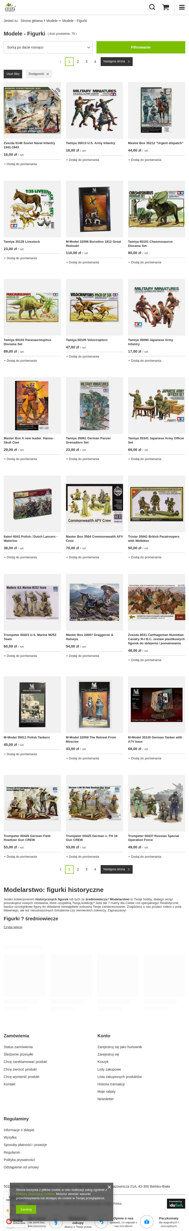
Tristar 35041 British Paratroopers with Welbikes (153, 539)
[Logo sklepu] (10, 7)
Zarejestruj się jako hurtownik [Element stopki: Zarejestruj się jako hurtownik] (119, 1047)
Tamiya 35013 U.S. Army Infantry (90, 143)
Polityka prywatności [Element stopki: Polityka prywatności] (19, 1160)
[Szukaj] (152, 7)
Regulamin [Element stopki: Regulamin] (12, 1152)
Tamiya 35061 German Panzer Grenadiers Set (88, 440)
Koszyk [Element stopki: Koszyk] (103, 1062)
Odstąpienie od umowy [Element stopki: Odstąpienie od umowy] (21, 1167)
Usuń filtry (12, 74)
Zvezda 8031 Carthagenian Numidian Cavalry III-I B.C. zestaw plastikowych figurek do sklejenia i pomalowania (156, 639)
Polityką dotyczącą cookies (35, 1194)
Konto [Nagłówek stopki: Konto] (103, 1035)
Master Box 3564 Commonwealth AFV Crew (94, 539)
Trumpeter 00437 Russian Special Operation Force (153, 838)
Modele (52, 21)
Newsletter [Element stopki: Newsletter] (105, 1099)
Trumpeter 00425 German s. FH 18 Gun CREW (92, 838)
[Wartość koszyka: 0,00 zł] (165, 7)
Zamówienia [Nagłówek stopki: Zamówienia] (16, 1035)
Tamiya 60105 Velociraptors (87, 340)
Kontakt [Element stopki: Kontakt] (9, 1084)
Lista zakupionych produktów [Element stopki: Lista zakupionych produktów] (119, 1077)
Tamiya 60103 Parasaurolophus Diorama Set (27, 342)
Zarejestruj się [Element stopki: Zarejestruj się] (108, 1054)
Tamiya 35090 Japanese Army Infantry (150, 342)
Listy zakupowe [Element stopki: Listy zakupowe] (109, 1069)
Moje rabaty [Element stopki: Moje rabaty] (106, 1092)
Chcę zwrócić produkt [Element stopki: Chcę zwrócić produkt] (20, 1069)
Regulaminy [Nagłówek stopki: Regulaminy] (16, 1118)
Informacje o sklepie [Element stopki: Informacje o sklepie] (19, 1130)
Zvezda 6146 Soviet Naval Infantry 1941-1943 (29, 145)
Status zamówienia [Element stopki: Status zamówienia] (18, 1047)
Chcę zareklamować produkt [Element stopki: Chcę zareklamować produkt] (25, 1062)
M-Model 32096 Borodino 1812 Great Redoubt (93, 244)
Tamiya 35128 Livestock (22, 241)
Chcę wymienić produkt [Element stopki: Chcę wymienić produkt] (21, 1077)
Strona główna (32, 21)
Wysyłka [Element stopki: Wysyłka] (10, 1137)
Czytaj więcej (13, 927)
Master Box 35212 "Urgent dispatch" (155, 143)
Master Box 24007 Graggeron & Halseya (89, 637)
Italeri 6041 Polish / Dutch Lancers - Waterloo (31, 539)
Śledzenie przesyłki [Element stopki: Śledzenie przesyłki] (18, 1054)
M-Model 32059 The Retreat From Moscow (91, 739)
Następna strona (114, 61)
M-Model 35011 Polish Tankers (27, 737)
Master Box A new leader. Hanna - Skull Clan (29, 440)
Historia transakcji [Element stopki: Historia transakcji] (111, 1084)
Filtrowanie (141, 47)
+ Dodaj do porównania (20, 164)
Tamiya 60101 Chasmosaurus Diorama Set (150, 244)
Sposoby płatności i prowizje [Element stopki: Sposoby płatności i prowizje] (25, 1145)
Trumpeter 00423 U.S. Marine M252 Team (30, 637)
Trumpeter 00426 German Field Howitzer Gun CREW (27, 838)
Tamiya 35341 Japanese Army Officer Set (156, 440)
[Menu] (181, 7)
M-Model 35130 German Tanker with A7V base (155, 739)
